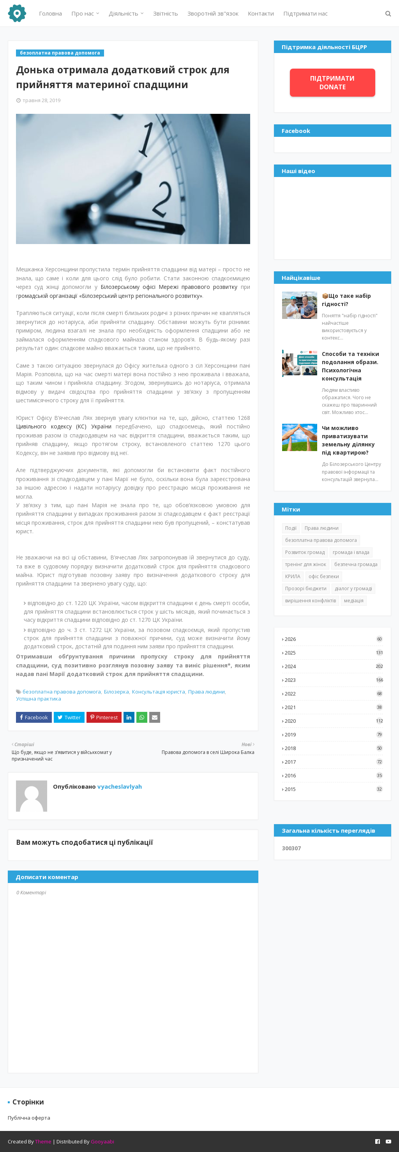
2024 (334, 666)
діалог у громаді (353, 588)
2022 (334, 693)
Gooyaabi (102, 1141)
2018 (334, 748)
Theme (43, 1141)
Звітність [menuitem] (165, 13)
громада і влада (351, 552)
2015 (334, 789)
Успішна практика (38, 698)
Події (291, 528)
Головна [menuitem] (50, 13)
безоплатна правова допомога (62, 691)
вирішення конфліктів (310, 600)
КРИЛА (292, 576)
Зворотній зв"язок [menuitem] (212, 13)
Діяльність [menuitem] (123, 13)
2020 (334, 720)
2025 (334, 652)
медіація (354, 600)
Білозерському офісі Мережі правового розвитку (169, 286)
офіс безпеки (324, 576)
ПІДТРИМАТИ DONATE (332, 82)
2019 (334, 734)
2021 (334, 707)
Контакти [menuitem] (261, 13)
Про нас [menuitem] (82, 13)
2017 (334, 761)
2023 (334, 679)
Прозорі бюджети (306, 588)
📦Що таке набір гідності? (346, 300)
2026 (334, 638)
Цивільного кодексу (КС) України (63, 426)
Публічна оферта (29, 1117)
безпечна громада (356, 564)
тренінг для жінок (305, 564)
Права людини (206, 691)
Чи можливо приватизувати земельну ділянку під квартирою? (348, 440)
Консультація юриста (158, 691)
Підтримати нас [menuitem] (305, 13)
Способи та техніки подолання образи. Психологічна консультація (350, 366)
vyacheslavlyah (119, 786)
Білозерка (116, 691)
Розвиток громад (305, 552)
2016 (334, 775)
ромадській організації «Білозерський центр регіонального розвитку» (110, 295)
